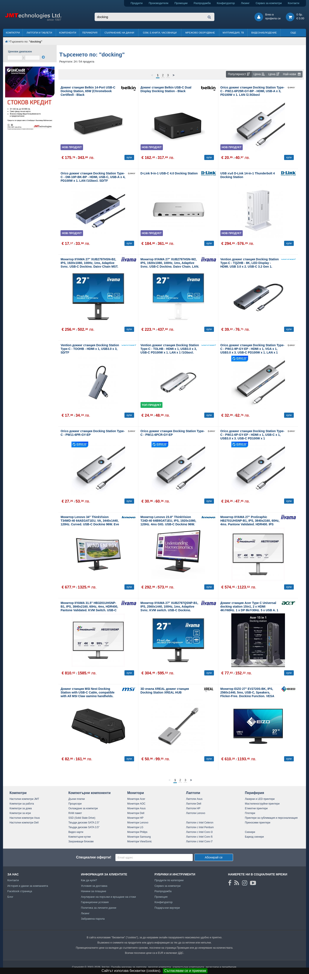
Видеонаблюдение (264, 32)
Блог (10, 896)
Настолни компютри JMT (24, 798)
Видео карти (75, 832)
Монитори (135, 793)
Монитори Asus (136, 808)
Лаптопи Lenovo (195, 813)
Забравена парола (93, 918)
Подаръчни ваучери (167, 907)
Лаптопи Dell (193, 803)
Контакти (293, 3)
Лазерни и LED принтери (259, 798)
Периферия (89, 32)
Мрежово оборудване (200, 32)
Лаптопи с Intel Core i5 (199, 836)
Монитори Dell (135, 813)
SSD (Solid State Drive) (81, 817)
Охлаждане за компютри (83, 808)
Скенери (250, 832)
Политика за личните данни (98, 907)
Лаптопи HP (193, 808)
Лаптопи (193, 793)
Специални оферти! (93, 857)
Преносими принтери (257, 822)
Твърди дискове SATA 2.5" (84, 822)
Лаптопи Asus (194, 798)
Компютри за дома (20, 808)
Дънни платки (76, 798)
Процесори (75, 803)
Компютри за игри (20, 813)
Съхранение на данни (119, 32)
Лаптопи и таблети (39, 32)
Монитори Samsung (139, 836)
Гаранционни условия (95, 902)
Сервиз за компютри (269, 3)
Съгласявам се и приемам (185, 970)
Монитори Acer (136, 798)
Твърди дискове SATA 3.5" (84, 827)
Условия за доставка (94, 885)
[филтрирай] (43, 57)
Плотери (250, 813)
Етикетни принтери (256, 808)
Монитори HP (135, 817)
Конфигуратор (226, 3)
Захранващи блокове (81, 841)
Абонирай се (214, 857)
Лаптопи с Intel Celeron (199, 822)
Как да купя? (89, 880)
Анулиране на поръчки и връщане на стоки (108, 896)
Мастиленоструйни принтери (262, 803)
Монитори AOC (136, 803)
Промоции (181, 3)
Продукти (137, 3)
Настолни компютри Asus (24, 817)
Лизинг (245, 3)
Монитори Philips (137, 832)
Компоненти (67, 32)
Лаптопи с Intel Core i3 (199, 832)
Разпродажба (202, 3)
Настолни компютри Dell (23, 822)
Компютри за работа (21, 803)
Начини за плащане (93, 891)
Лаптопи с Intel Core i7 (199, 841)
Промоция (161, 896)
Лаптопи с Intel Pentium (200, 827)
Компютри (13, 32)
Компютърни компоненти (89, 793)
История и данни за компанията (27, 885)
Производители (158, 3)
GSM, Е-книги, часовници (160, 32)
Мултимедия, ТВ (233, 32)
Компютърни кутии (79, 836)
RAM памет (75, 813)
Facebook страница (19, 891)
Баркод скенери (254, 836)
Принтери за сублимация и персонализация (271, 817)
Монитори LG (135, 827)
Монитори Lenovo (137, 822)
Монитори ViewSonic (139, 841)
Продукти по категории (168, 880)
